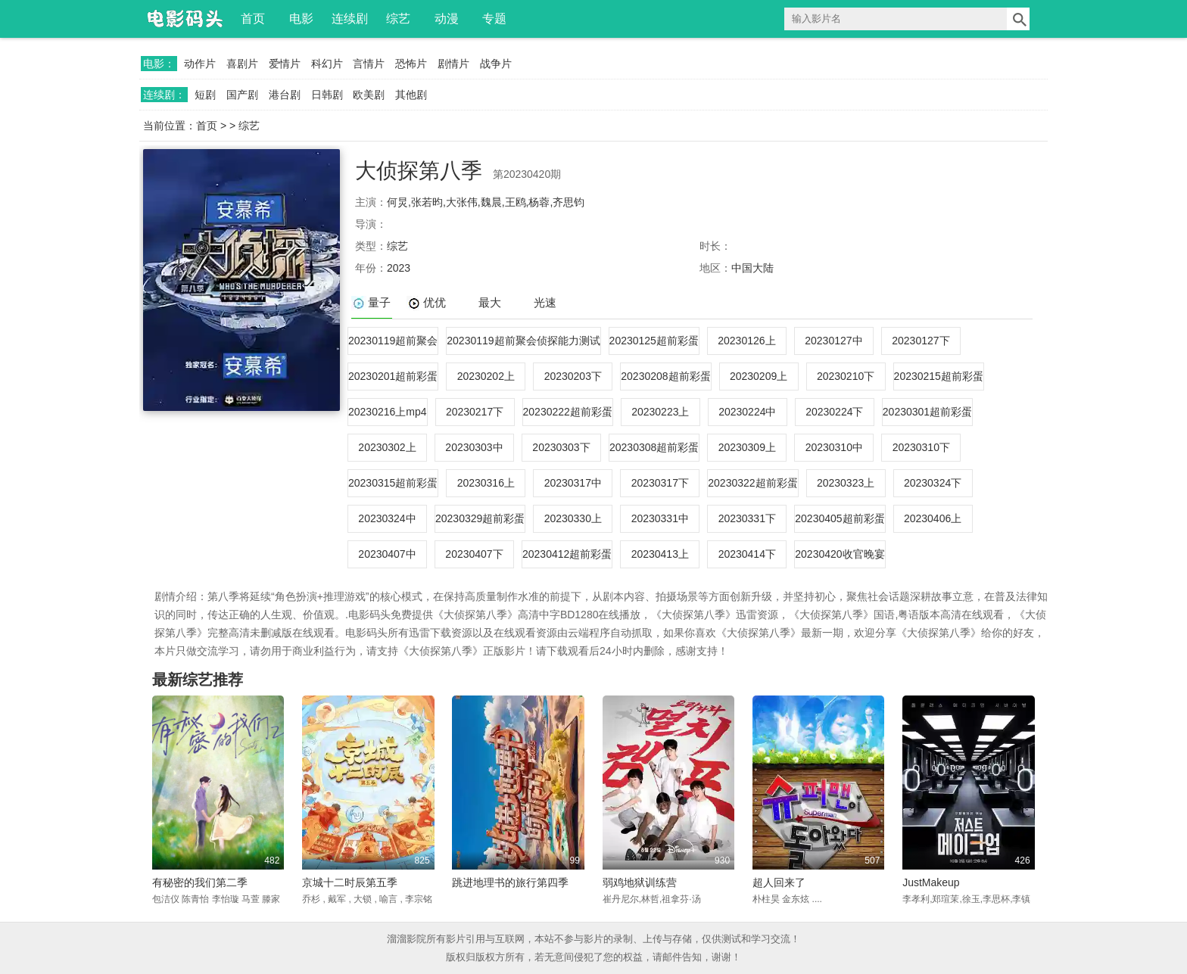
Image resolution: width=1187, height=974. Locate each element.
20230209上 (758, 376)
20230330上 (573, 518)
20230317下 (660, 483)
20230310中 (834, 447)
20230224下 (834, 412)
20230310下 (921, 447)
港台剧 (285, 95)
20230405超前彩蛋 (839, 518)
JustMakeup (930, 882)
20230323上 (845, 483)
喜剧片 (242, 64)
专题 (494, 18)
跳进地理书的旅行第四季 (510, 882)
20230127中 (833, 341)
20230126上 (746, 341)
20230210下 (845, 376)
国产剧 (242, 95)
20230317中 (573, 483)
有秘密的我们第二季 (200, 882)
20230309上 (747, 447)
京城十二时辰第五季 (349, 882)
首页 (253, 18)
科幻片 (327, 64)
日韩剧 (327, 95)
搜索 (1018, 19)
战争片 (496, 64)
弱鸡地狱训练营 (640, 882)
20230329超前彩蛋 (480, 518)
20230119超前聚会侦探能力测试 (523, 341)
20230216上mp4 (387, 412)
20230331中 (660, 518)
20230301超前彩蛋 (927, 412)
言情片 (369, 64)
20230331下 (747, 518)
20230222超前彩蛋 (567, 412)
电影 (301, 18)
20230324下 (932, 483)
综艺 (398, 18)
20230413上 (660, 554)
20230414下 (747, 554)
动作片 (200, 64)
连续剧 (350, 18)
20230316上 (486, 483)
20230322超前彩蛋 (752, 483)
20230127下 (920, 341)
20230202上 (486, 376)
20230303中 (474, 447)
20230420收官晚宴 (839, 554)
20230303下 (561, 447)
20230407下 (474, 554)
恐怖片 (411, 64)
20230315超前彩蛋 (393, 483)
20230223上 (660, 412)
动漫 (447, 18)
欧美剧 (369, 95)
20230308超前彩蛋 (654, 447)
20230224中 (747, 412)
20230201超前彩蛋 (393, 376)
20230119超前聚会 (393, 341)
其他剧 (411, 95)
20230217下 (474, 412)
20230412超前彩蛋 (567, 554)
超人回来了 (778, 882)
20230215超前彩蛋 (938, 376)
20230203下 (573, 376)
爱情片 (285, 64)
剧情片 (453, 64)
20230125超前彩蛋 (654, 341)
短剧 (205, 95)
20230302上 (387, 447)
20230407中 (387, 554)
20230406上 (932, 518)
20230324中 (387, 518)
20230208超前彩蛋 (665, 376)
